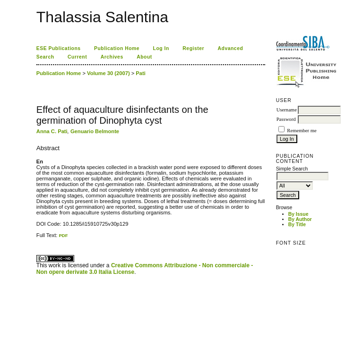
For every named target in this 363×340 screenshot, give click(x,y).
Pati (141, 73)
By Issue (298, 214)
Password (286, 119)
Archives (112, 57)
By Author (300, 219)
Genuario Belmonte (94, 131)
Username (287, 109)
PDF (63, 235)
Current (77, 57)
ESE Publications (58, 48)
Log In (161, 48)
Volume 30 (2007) (108, 73)
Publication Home (116, 48)
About (144, 57)
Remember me (301, 130)
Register (193, 48)
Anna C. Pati (52, 131)
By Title (297, 224)
